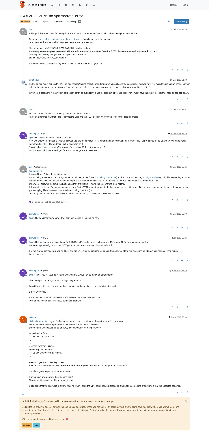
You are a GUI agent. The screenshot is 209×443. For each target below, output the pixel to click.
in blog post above (107, 177)
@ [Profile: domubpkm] (35, 171)
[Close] (186, 401)
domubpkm (34, 133)
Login (36, 425)
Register (27, 425)
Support (25, 22)
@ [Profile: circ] (32, 137)
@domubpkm (40, 167)
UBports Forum (37, 4)
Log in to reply (181, 21)
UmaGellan (34, 80)
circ (30, 29)
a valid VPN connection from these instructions (60, 39)
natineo (32, 317)
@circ (44, 133)
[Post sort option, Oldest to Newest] (169, 21)
